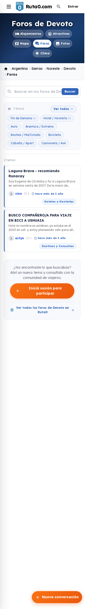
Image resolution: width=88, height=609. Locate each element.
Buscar (70, 91)
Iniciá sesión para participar (38, 291)
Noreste (53, 68)
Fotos (62, 43)
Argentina (20, 68)
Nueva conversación (57, 597)
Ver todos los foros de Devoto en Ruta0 (42, 310)
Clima (42, 53)
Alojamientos (28, 34)
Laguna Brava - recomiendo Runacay (34, 173)
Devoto (70, 68)
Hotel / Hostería (57, 118)
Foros (42, 43)
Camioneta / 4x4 (54, 143)
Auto (14, 126)
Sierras (37, 68)
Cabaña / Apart (22, 143)
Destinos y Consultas (58, 246)
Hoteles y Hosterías (59, 201)
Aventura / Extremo (39, 126)
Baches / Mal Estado (26, 135)
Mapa (22, 43)
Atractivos (59, 34)
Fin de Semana (23, 118)
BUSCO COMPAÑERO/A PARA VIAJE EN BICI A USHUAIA (40, 218)
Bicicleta (54, 135)
